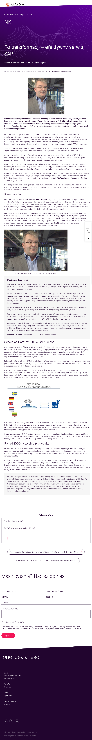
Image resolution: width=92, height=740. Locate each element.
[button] (46, 622)
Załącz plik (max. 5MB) (15, 622)
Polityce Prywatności (64, 627)
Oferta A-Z (7, 684)
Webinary (7, 705)
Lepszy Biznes (26, 14)
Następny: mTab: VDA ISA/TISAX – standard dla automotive (45, 561)
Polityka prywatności (10, 736)
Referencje (7, 687)
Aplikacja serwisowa (10, 702)
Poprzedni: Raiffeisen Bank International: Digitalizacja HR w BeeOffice (45, 552)
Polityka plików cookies (24, 736)
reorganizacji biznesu (36, 139)
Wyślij (7, 635)
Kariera (6, 693)
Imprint (34, 736)
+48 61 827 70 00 (9, 678)
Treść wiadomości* (10, 609)
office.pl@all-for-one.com (12, 676)
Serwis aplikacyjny (19, 126)
